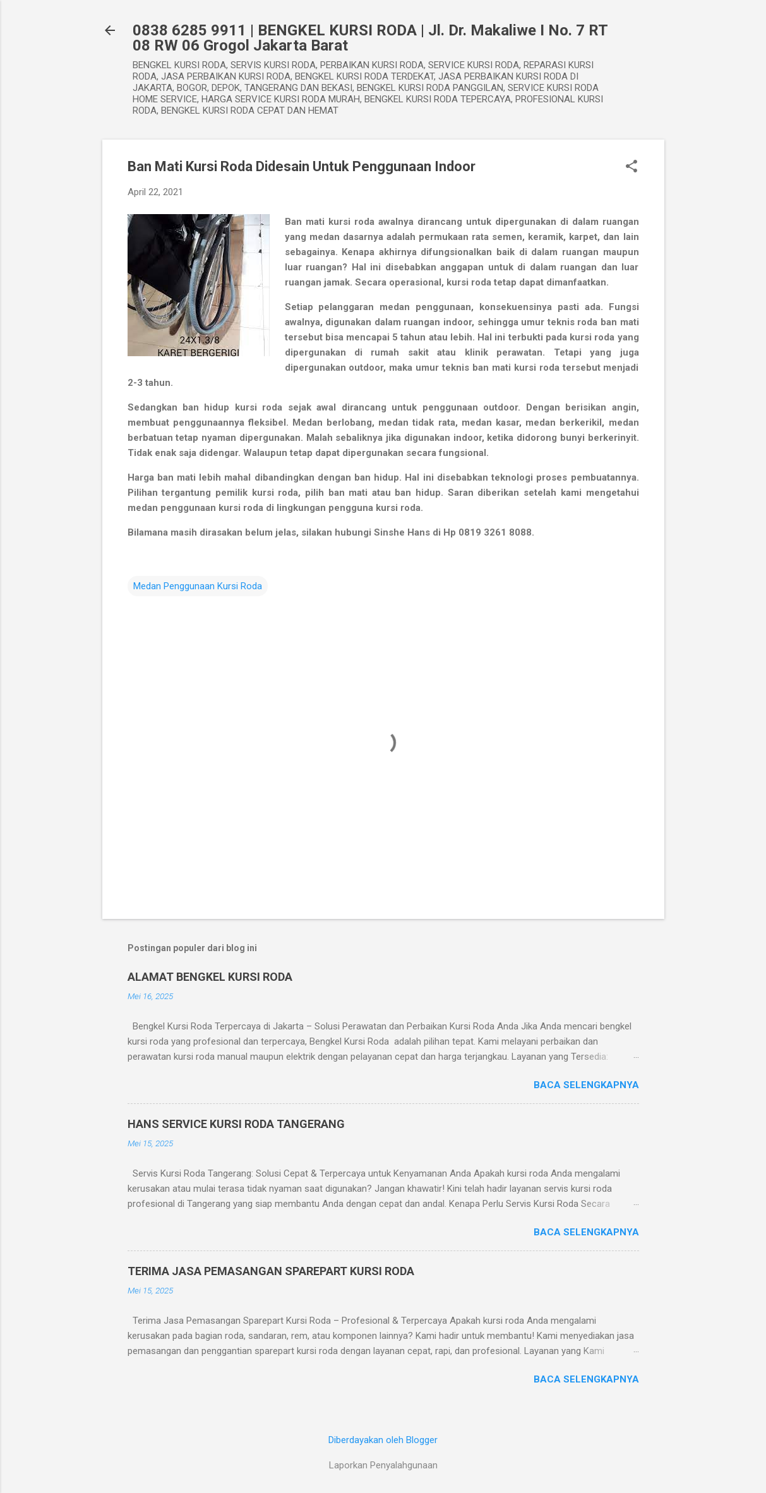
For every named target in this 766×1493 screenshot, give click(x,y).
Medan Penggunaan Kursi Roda (197, 586)
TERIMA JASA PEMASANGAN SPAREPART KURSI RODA (271, 1271)
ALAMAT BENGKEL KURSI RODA (210, 976)
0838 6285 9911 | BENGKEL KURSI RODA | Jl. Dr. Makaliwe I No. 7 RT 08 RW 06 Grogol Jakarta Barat (370, 37)
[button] (631, 167)
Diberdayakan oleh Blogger (383, 1440)
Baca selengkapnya (586, 1085)
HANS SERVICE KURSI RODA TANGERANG (236, 1123)
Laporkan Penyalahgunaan (383, 1465)
